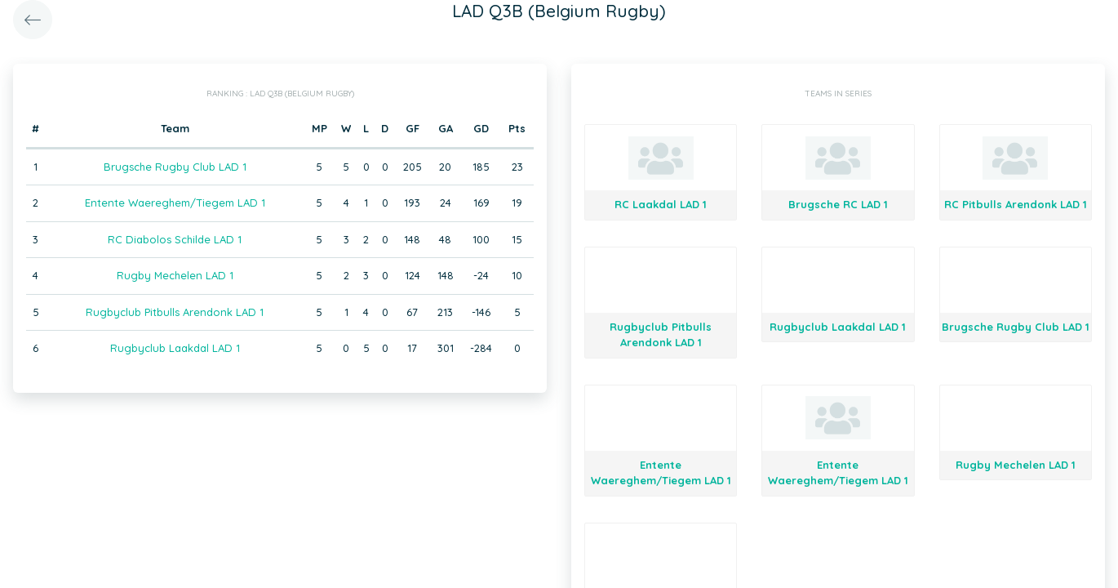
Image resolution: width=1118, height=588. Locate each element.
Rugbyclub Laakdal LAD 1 (175, 347)
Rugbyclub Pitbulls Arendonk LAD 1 (175, 311)
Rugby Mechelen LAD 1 (175, 275)
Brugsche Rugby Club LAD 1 (175, 166)
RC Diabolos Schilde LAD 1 (175, 239)
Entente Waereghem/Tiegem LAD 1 (175, 202)
